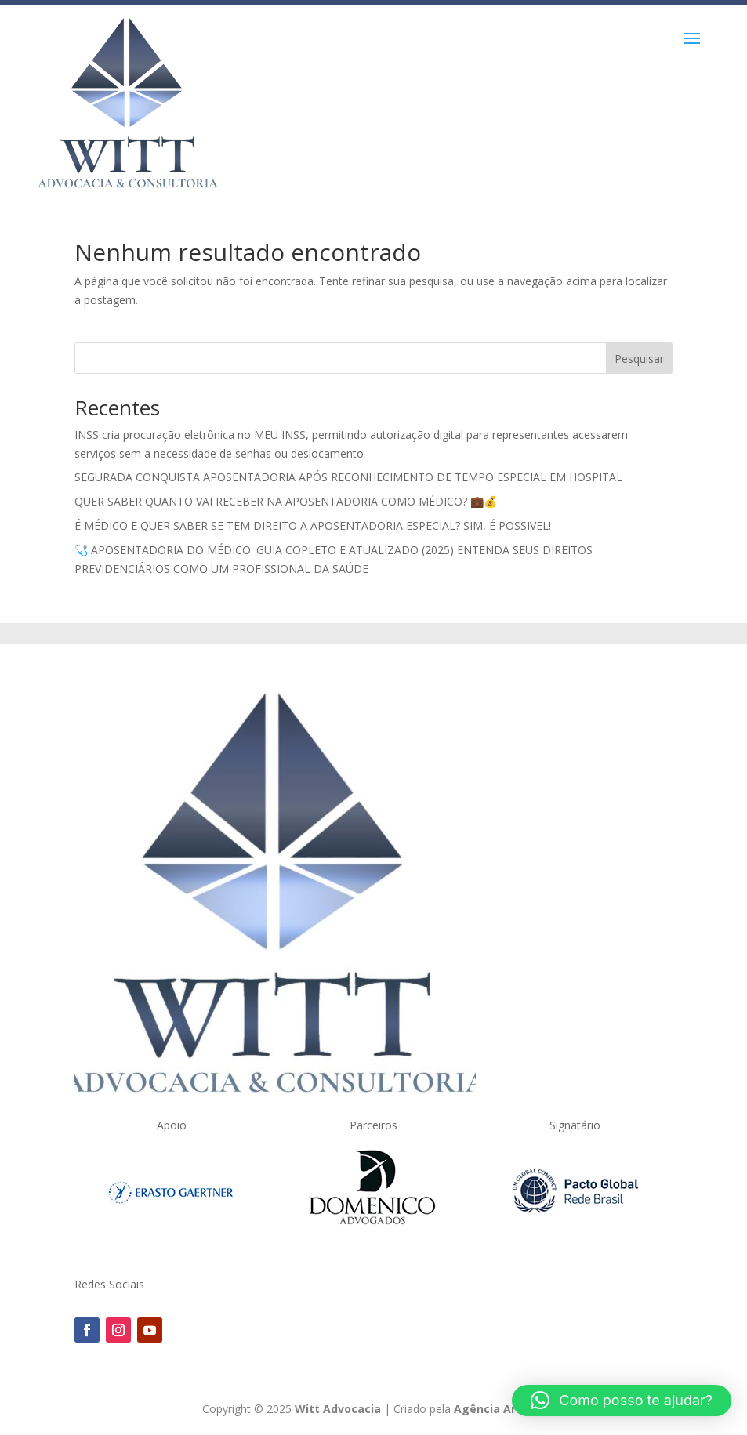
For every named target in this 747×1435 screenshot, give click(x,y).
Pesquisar (639, 358)
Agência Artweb (499, 1408)
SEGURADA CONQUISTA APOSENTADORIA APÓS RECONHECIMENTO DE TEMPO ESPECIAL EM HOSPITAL (348, 476)
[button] (621, 1400)
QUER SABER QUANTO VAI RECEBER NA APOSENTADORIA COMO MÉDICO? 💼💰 (285, 501)
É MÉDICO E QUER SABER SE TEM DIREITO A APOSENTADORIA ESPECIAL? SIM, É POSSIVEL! (312, 525)
